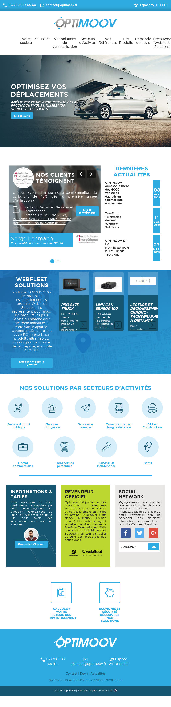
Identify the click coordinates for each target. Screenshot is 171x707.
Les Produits (126, 40)
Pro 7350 (58, 215)
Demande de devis (143, 40)
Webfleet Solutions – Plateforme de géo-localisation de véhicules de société (42, 223)
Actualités (42, 39)
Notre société (26, 40)
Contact (71, 676)
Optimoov (85, 23)
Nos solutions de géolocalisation (64, 42)
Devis (84, 676)
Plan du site (105, 693)
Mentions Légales (87, 693)
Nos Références (108, 40)
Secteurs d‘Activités (88, 40)
